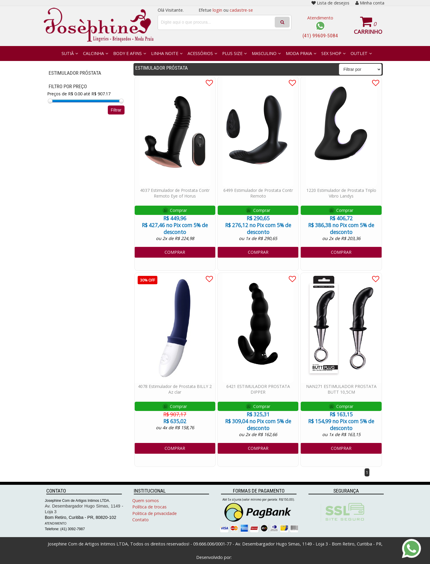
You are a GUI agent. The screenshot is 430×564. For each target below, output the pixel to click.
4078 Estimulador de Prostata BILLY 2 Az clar (175, 389)
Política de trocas (149, 507)
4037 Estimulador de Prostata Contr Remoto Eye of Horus (175, 193)
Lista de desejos (330, 3)
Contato (140, 519)
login (217, 10)
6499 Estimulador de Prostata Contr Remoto (258, 193)
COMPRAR (175, 252)
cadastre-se (241, 10)
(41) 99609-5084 (320, 36)
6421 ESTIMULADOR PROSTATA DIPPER (258, 389)
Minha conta (369, 3)
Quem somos (145, 500)
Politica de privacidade (154, 513)
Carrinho (368, 31)
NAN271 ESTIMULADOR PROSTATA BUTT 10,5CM (341, 389)
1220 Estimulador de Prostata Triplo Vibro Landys (341, 193)
